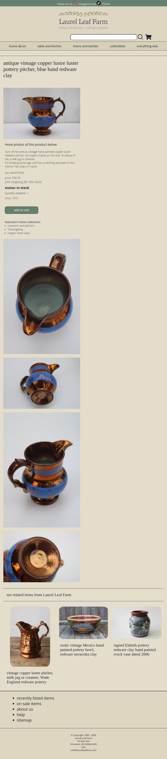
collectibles (117, 46)
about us (25, 709)
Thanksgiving (15, 229)
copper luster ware (19, 233)
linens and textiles (85, 46)
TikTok (106, 4)
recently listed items (35, 698)
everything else (147, 46)
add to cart (21, 210)
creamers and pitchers (21, 226)
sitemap (24, 720)
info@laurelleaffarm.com (83, 750)
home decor (17, 46)
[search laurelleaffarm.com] (141, 37)
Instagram (84, 4)
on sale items (29, 703)
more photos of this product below (31, 144)
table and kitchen (49, 46)
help (21, 714)
